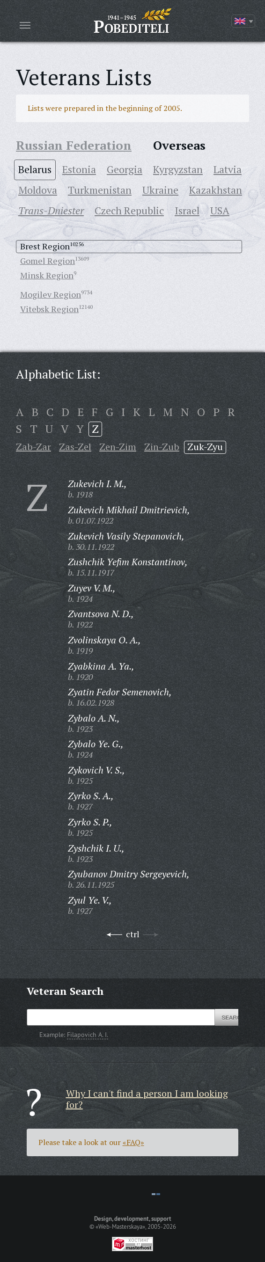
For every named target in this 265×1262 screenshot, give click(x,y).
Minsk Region (47, 275)
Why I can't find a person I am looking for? (147, 1099)
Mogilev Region (50, 294)
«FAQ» (133, 1142)
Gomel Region (47, 260)
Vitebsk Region (49, 308)
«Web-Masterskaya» (120, 1226)
